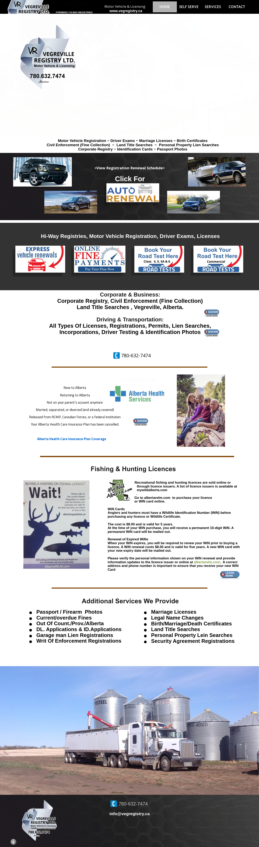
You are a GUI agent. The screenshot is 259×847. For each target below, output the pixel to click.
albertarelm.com (207, 562)
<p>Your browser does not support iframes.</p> (129, 74)
